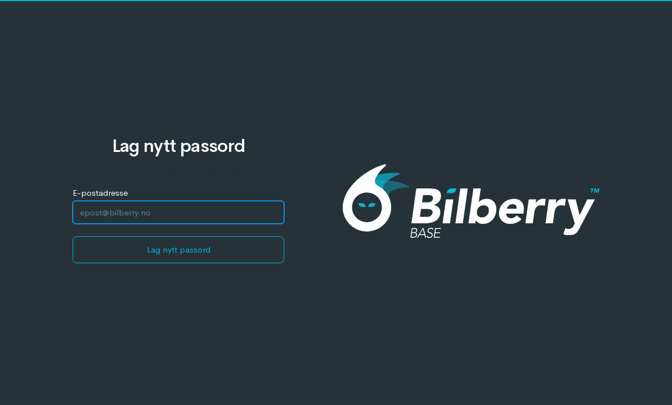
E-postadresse (100, 192)
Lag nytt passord (178, 249)
